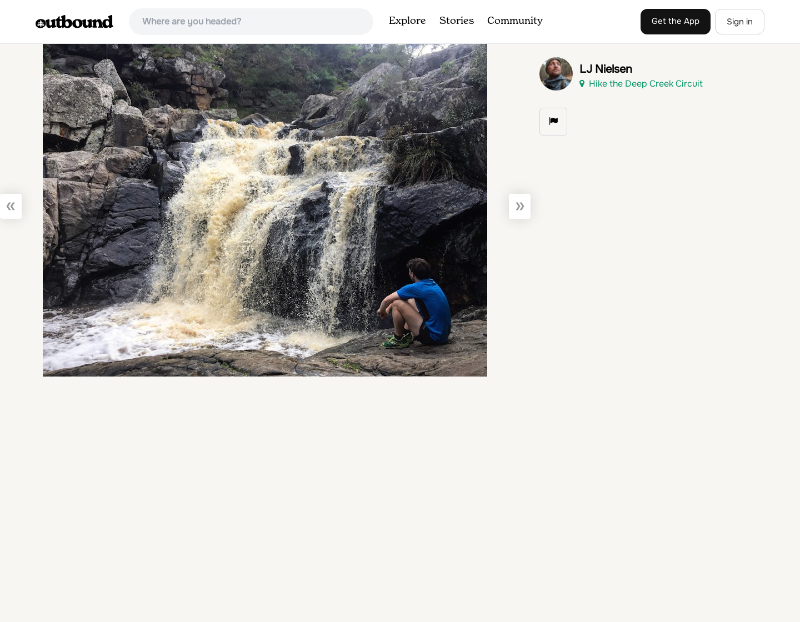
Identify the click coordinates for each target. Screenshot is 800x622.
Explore (407, 21)
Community (515, 21)
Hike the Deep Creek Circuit (641, 83)
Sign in (740, 21)
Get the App (675, 21)
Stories (456, 21)
